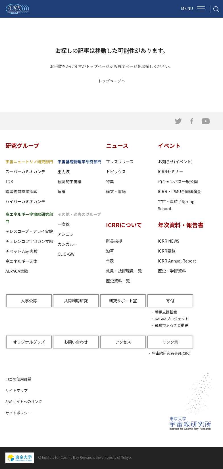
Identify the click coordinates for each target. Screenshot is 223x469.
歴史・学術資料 (172, 271)
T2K (9, 181)
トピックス (116, 171)
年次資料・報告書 (180, 225)
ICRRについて (124, 225)
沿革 (110, 251)
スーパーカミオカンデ (25, 171)
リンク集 (170, 342)
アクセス (123, 342)
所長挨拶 (114, 241)
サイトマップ (16, 390)
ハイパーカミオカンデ (25, 201)
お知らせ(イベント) (175, 161)
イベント (169, 145)
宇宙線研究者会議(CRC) (171, 353)
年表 (110, 261)
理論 (62, 191)
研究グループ (22, 145)
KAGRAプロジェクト (172, 318)
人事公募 (29, 300)
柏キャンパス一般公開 (178, 181)
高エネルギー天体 (21, 261)
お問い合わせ (76, 342)
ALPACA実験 (16, 271)
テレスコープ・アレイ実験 (29, 231)
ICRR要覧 (166, 251)
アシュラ (65, 234)
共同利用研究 (76, 300)
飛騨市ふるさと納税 (171, 325)
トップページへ (111, 81)
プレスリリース (120, 161)
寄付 (170, 300)
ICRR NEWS (168, 241)
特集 (110, 181)
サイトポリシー (18, 413)
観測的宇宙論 (70, 181)
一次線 (64, 224)
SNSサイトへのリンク (23, 401)
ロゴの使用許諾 (18, 379)
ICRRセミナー (170, 171)
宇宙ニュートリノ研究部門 (29, 161)
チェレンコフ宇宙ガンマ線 (29, 241)
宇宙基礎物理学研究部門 (79, 161)
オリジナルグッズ (29, 342)
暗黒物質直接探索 (21, 191)
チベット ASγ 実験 (21, 251)
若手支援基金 (166, 312)
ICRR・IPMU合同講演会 (179, 191)
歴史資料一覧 (118, 281)
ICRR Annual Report (177, 261)
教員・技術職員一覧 (124, 271)
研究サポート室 (123, 300)
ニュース (117, 145)
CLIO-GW (66, 254)
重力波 (64, 171)
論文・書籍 (116, 191)
